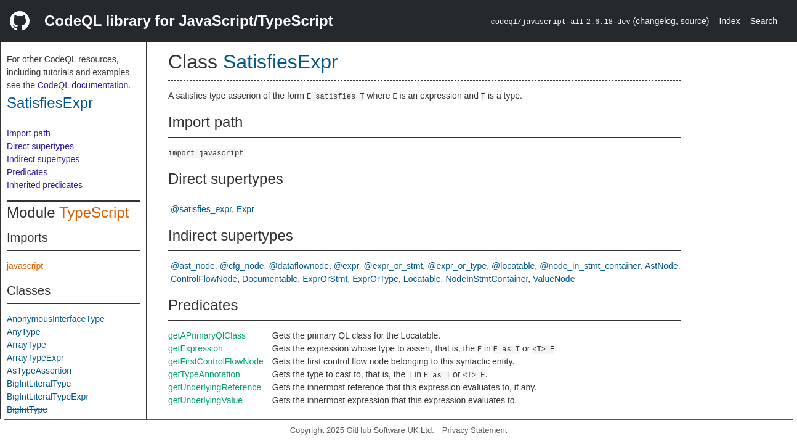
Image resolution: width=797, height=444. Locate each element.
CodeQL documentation (83, 85)
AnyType (23, 332)
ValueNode (554, 279)
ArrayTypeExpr (35, 358)
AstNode (661, 266)
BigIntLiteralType (39, 383)
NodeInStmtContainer (486, 279)
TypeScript (94, 212)
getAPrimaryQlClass (207, 335)
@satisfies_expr (201, 209)
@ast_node (193, 266)
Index (729, 21)
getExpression (195, 348)
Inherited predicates (45, 185)
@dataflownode (299, 266)
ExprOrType (375, 279)
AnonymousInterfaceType (56, 319)
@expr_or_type (457, 266)
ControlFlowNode (204, 279)
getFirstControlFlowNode (216, 361)
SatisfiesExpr (50, 102)
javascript (25, 266)
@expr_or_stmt (393, 266)
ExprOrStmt (324, 279)
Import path (29, 133)
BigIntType (27, 409)
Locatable (422, 279)
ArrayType (26, 345)
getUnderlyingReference (214, 387)
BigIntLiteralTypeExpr (48, 396)
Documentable (269, 279)
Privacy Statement (475, 430)
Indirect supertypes (43, 159)
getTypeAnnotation (204, 374)
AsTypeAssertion (39, 371)
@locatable (513, 266)
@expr (346, 266)
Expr (245, 209)
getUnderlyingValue (205, 400)
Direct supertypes (40, 146)
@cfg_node (242, 266)
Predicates (27, 172)
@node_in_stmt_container (590, 266)
